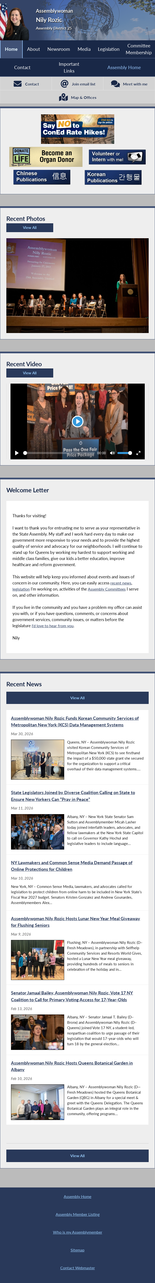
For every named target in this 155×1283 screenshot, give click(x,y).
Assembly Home (78, 1194)
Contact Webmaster (78, 1267)
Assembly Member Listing (77, 1212)
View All (22, 230)
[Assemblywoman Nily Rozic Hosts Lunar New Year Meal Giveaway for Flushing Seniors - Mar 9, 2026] (77, 951)
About (33, 49)
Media (84, 49)
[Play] (77, 423)
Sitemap (77, 1249)
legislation (21, 590)
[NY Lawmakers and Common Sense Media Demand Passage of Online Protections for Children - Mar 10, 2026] (77, 885)
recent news (121, 584)
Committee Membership (139, 49)
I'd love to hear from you (54, 627)
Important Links (69, 67)
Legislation (109, 49)
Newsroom (58, 49)
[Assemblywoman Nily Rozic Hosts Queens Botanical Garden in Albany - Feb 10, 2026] (77, 1094)
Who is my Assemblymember (77, 1231)
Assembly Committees (108, 590)
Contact (22, 67)
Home (11, 49)
